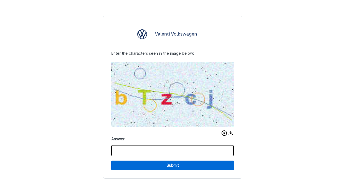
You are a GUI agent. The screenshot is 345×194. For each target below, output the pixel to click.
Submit (173, 165)
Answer (118, 139)
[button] (224, 133)
